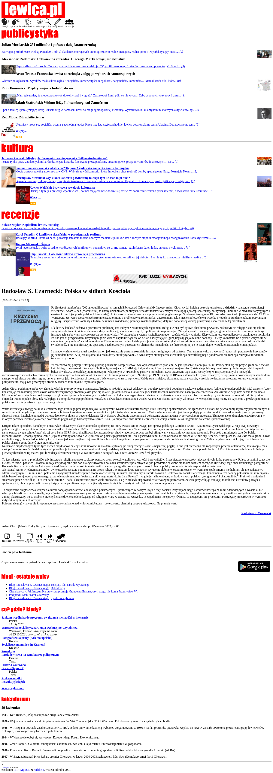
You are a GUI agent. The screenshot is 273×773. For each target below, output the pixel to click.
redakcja (39, 769)
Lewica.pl (6, 767)
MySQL (25, 769)
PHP (16, 769)
